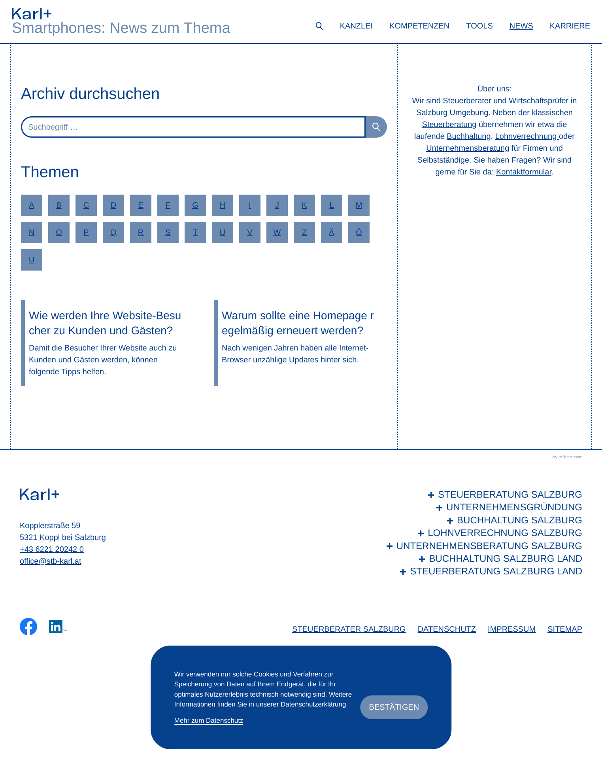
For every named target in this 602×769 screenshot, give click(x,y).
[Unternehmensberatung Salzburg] (482, 546)
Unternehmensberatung (467, 148)
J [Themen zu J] (277, 205)
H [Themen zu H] (222, 205)
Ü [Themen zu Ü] (31, 260)
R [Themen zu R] (140, 232)
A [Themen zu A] (31, 205)
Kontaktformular (523, 172)
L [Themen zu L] (331, 205)
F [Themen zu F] (168, 205)
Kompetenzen (419, 26)
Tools (479, 26)
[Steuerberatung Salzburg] (482, 495)
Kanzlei (356, 26)
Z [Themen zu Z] (304, 232)
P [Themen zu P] (86, 232)
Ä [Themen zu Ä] (331, 232)
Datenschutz (447, 629)
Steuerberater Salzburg (349, 629)
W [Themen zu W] (277, 232)
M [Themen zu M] (359, 205)
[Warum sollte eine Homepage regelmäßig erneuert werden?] (300, 343)
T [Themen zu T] (195, 232)
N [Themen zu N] (31, 232)
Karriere (570, 26)
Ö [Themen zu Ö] (359, 232)
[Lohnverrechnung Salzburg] (482, 533)
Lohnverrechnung (527, 136)
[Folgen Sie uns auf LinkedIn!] (57, 626)
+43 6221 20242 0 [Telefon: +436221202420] (52, 549)
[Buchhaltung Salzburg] (482, 520)
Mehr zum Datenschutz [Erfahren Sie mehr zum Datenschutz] (208, 720)
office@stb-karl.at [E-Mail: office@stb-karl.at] (50, 561)
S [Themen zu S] (167, 232)
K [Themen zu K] (304, 205)
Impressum (512, 629)
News (521, 26)
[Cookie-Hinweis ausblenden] (394, 707)
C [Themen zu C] (86, 205)
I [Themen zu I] (250, 205)
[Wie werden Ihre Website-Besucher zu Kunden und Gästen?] (107, 343)
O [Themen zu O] (59, 232)
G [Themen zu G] (195, 205)
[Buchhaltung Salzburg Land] (482, 559)
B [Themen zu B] (58, 205)
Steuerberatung (449, 124)
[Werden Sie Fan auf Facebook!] (28, 626)
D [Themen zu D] (113, 205)
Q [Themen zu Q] (113, 232)
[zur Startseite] (31, 13)
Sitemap (564, 629)
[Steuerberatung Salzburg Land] (482, 571)
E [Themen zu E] (140, 205)
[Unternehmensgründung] (482, 507)
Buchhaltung (469, 136)
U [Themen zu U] (222, 232)
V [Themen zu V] (249, 232)
